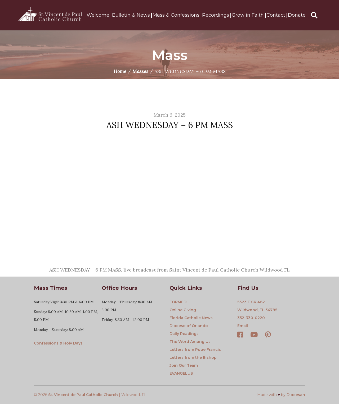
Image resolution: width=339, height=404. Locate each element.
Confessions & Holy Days (58, 343)
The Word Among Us (190, 341)
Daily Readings (184, 333)
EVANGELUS (181, 373)
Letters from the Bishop (193, 357)
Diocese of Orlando (189, 325)
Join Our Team (184, 365)
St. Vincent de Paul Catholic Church (83, 394)
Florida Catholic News (191, 317)
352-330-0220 (251, 317)
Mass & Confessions (176, 15)
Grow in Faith (248, 15)
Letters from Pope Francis (195, 349)
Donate (297, 15)
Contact (275, 15)
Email (242, 325)
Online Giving (183, 309)
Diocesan (296, 394)
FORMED (178, 302)
